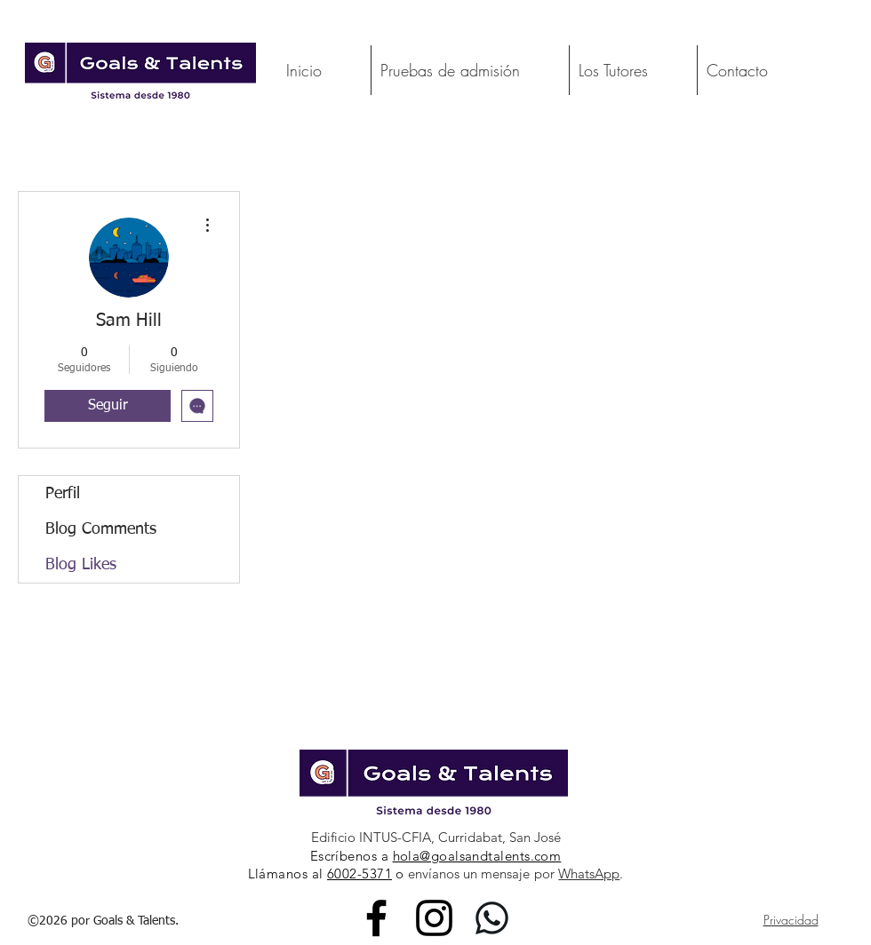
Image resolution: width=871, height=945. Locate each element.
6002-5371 (359, 873)
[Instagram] (434, 917)
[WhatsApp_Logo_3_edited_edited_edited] (491, 917)
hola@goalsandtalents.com (477, 855)
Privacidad (791, 919)
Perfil (62, 494)
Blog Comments (100, 529)
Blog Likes (80, 565)
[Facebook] (376, 917)
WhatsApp (588, 873)
